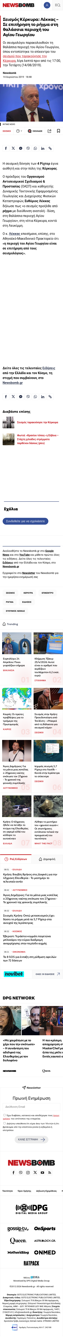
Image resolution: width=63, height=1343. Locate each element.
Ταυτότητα (7, 1191)
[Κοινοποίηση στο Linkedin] (42, 148)
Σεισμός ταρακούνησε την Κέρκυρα (37, 422)
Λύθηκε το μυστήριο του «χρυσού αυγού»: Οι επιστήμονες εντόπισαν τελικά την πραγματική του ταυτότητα (46, 830)
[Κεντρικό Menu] (57, 5)
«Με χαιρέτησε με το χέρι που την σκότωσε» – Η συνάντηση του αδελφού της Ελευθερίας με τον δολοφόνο (19, 1050)
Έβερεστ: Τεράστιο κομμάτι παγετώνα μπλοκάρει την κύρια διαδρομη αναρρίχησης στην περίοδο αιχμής (27, 940)
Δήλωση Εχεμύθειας (46, 1191)
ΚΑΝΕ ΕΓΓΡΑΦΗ (31, 1139)
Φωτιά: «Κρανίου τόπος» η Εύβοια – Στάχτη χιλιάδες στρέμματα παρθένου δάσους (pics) (38, 439)
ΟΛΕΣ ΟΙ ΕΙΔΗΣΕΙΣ (49, 974)
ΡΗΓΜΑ (9, 602)
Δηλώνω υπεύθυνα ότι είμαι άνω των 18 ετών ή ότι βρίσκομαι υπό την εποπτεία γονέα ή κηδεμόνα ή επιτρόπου (31, 1126)
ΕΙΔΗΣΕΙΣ (26, 602)
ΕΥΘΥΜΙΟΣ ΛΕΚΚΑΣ (15, 611)
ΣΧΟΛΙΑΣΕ (35, 131)
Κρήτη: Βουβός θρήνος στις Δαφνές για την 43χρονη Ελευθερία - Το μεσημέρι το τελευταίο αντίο (30, 878)
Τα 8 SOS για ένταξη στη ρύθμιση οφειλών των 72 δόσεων (29, 958)
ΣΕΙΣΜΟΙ (7, 131)
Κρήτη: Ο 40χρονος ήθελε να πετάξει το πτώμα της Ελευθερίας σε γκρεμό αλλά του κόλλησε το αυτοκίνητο (15, 830)
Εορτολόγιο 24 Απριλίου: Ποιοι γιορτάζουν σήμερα (14, 662)
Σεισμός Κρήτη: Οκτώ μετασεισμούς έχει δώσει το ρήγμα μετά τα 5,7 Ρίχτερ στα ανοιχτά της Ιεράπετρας (28, 919)
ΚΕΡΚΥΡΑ (28, 593)
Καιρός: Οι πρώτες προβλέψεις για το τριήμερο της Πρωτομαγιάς (13, 719)
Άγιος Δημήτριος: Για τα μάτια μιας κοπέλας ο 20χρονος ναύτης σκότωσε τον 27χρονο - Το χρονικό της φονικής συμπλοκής (15, 775)
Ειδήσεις (48, 368)
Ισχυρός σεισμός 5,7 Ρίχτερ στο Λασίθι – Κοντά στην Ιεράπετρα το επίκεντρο (47, 771)
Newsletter (28, 573)
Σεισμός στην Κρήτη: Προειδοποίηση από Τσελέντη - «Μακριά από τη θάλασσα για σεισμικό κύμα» (46, 721)
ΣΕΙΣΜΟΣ (10, 593)
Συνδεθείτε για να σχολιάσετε (25, 521)
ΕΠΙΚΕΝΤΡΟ (47, 593)
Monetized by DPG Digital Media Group (31, 1281)
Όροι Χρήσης (24, 1191)
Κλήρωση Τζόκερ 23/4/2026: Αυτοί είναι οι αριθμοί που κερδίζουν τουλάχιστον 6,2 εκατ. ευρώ (47, 667)
